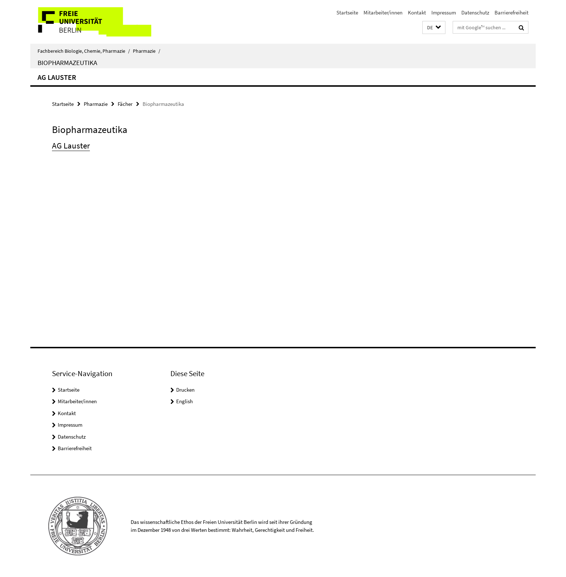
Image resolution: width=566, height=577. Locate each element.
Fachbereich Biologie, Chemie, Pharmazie (84, 50)
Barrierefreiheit (511, 12)
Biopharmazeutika (67, 62)
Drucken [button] (185, 389)
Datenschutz (475, 12)
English (184, 401)
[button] (433, 27)
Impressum (443, 12)
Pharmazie (146, 50)
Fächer (125, 103)
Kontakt (417, 12)
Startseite (347, 12)
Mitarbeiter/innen (382, 12)
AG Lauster (57, 77)
